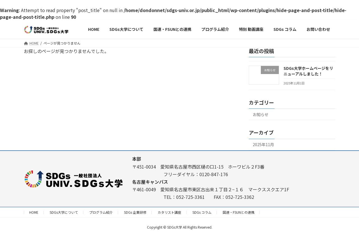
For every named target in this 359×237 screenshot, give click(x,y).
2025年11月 (263, 145)
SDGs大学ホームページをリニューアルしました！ (308, 71)
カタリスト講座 (169, 212)
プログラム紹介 (101, 212)
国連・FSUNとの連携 (238, 212)
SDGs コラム (201, 212)
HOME (33, 212)
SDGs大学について (64, 212)
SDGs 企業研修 (135, 212)
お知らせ (260, 114)
